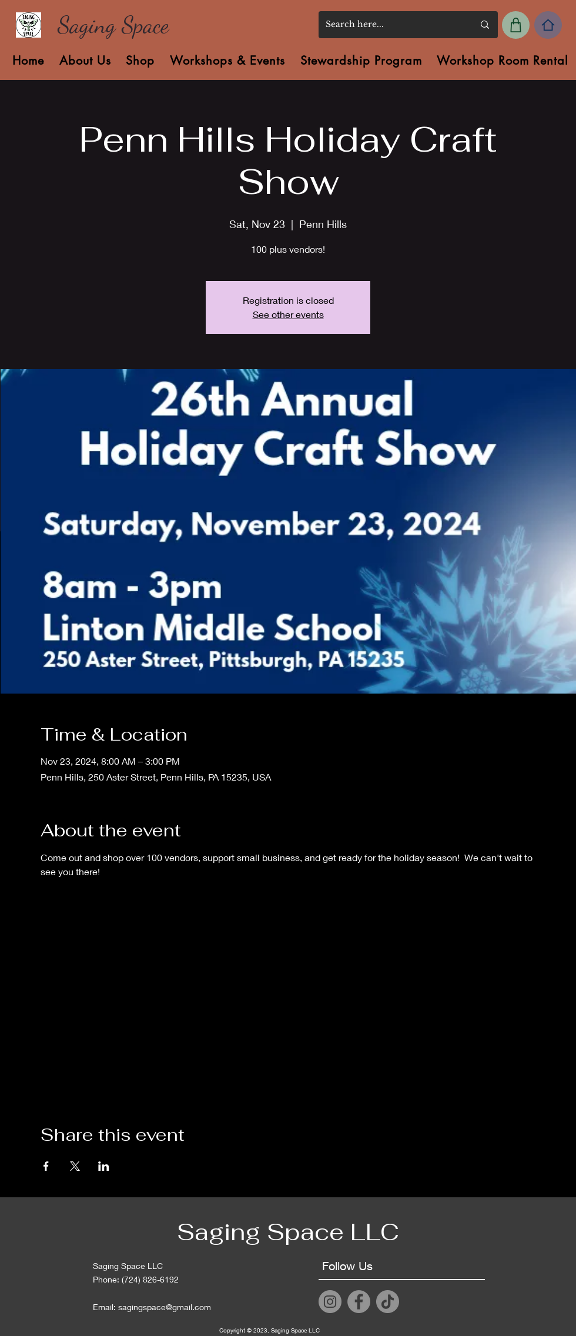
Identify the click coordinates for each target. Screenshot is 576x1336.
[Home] (548, 25)
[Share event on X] (75, 1166)
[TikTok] (387, 1301)
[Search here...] (391, 24)
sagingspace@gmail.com (164, 1307)
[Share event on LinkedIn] (103, 1166)
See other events (288, 314)
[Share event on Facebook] (46, 1166)
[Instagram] (330, 1301)
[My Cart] (516, 25)
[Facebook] (358, 1301)
